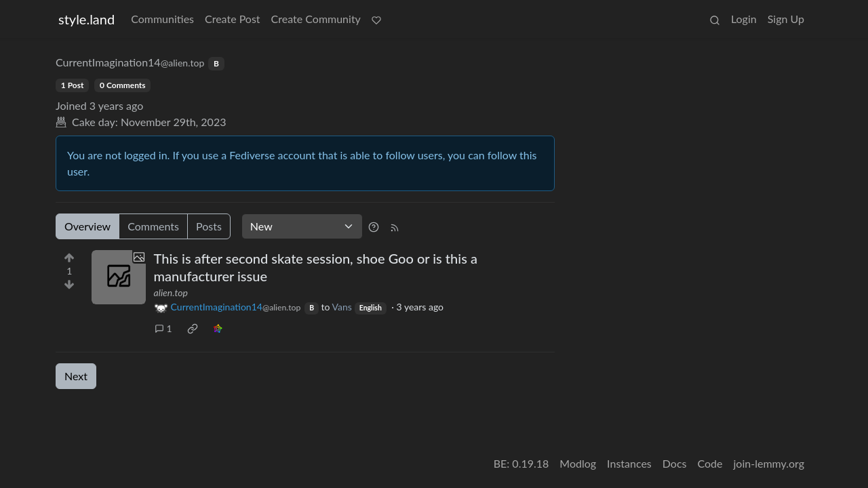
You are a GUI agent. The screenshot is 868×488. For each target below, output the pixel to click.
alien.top (171, 292)
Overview (87, 226)
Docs (675, 463)
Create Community (316, 18)
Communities (162, 18)
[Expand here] (119, 277)
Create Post (232, 18)
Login (744, 18)
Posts (209, 226)
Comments (153, 226)
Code (710, 463)
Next (75, 375)
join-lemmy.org (769, 463)
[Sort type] (302, 226)
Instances (629, 463)
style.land (86, 19)
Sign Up (786, 18)
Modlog (577, 463)
